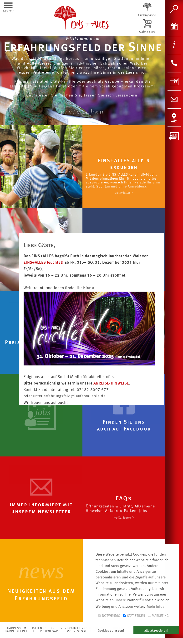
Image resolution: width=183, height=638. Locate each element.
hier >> (89, 288)
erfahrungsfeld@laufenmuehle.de (75, 396)
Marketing (158, 616)
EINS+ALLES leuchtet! (43, 263)
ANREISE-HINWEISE (111, 383)
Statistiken (134, 616)
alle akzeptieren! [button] (156, 630)
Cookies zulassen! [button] (111, 630)
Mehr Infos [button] (155, 607)
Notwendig (109, 616)
